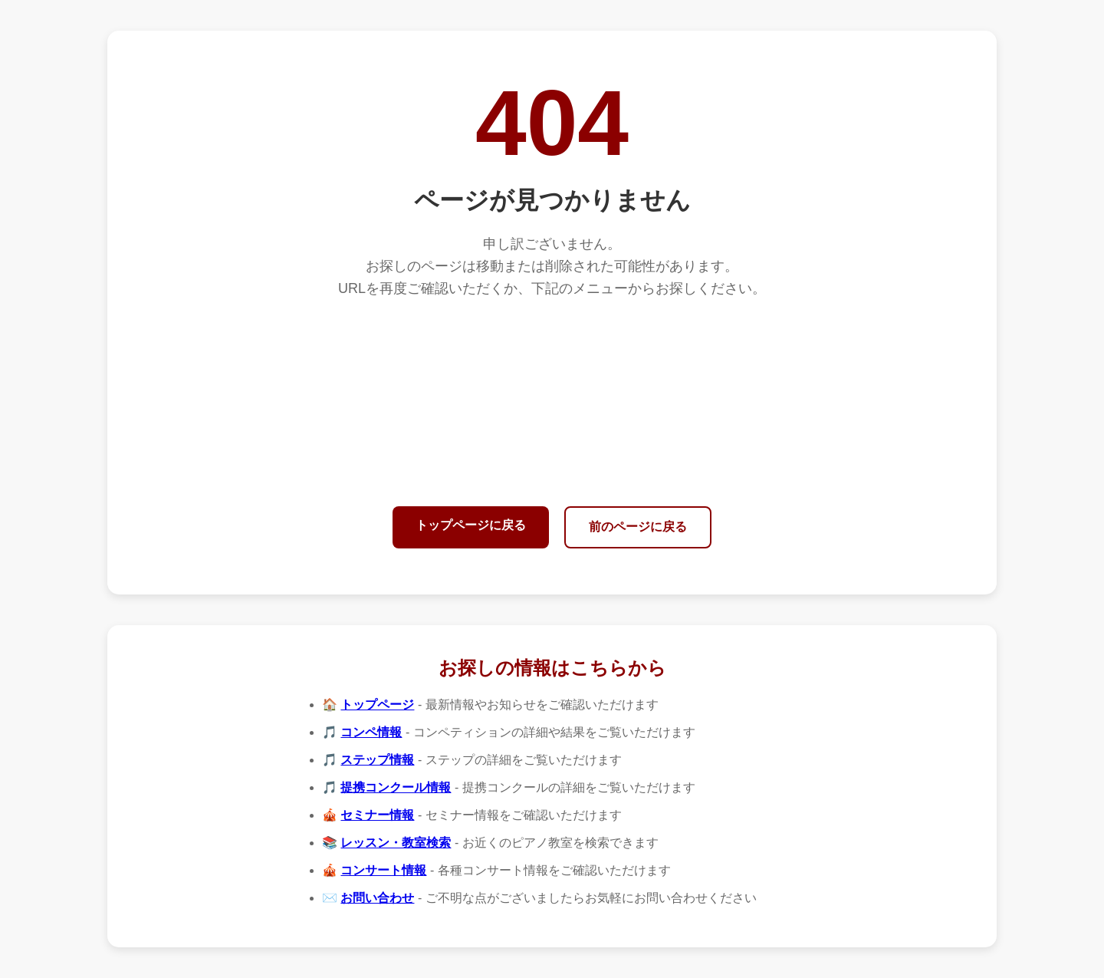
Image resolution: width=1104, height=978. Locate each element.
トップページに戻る (471, 525)
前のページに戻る (638, 526)
